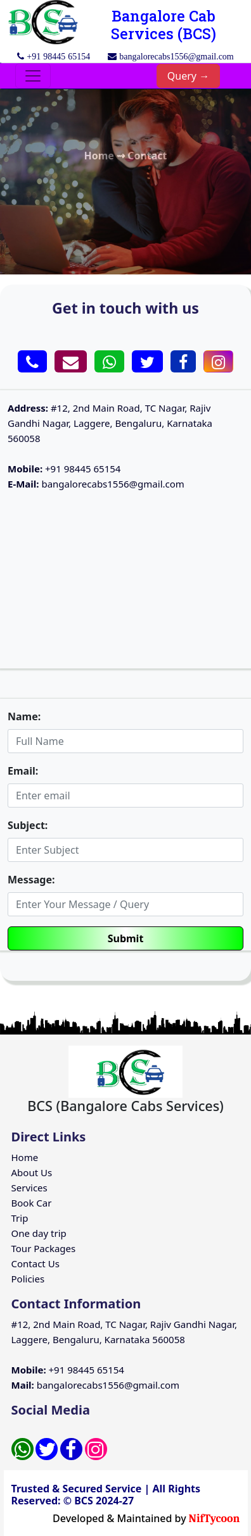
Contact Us (35, 1263)
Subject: (28, 825)
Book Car (31, 1202)
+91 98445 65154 (64, 468)
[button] (32, 361)
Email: (23, 771)
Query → (188, 76)
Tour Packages (43, 1248)
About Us (32, 1172)
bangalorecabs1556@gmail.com (96, 483)
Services (29, 1187)
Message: (31, 880)
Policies (28, 1278)
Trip (20, 1218)
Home (25, 1157)
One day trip (39, 1233)
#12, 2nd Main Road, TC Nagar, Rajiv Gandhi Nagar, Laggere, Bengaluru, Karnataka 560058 (110, 423)
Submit (126, 938)
